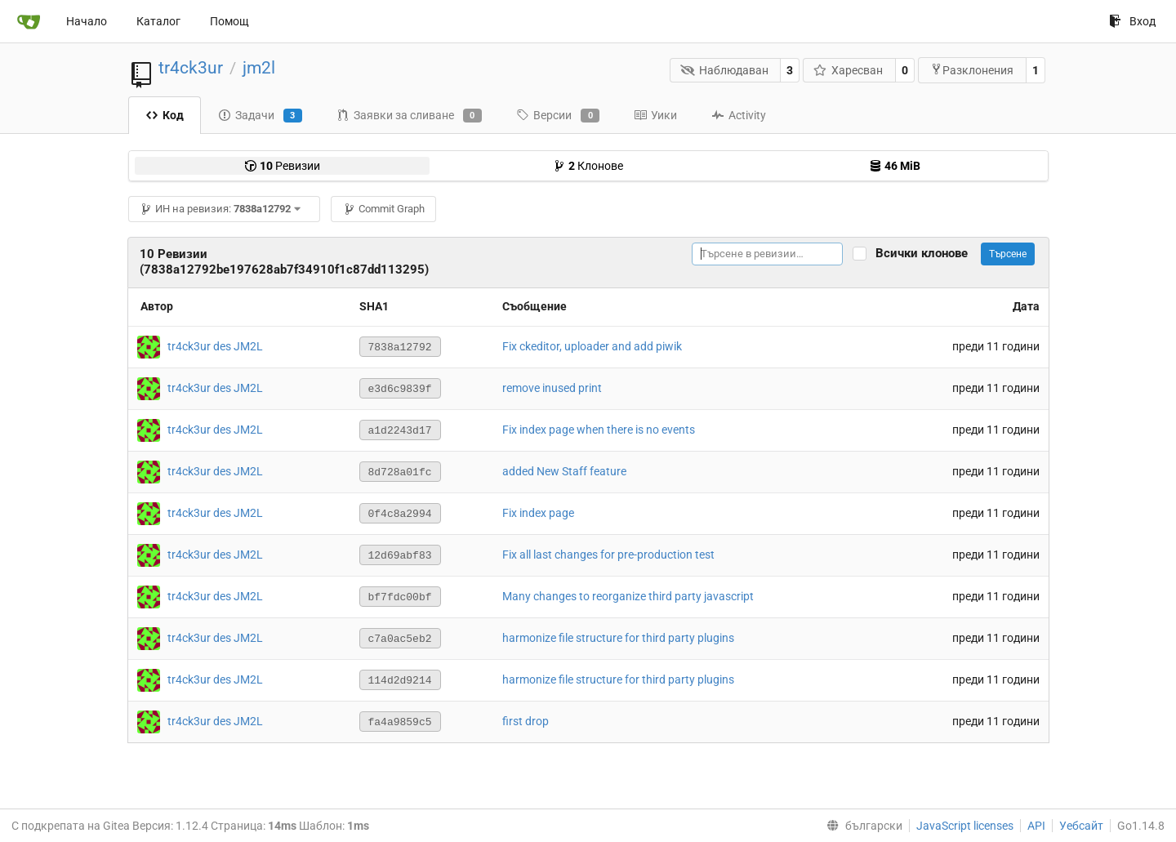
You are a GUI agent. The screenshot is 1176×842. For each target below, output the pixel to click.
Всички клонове (926, 254)
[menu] (861, 825)
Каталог (158, 21)
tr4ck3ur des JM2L (215, 345)
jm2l (259, 68)
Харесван (848, 70)
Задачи (260, 116)
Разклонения (971, 70)
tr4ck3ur (190, 68)
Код (164, 115)
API (1036, 825)
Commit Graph (384, 209)
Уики (655, 115)
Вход (1132, 21)
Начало (86, 21)
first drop (525, 721)
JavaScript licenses (964, 825)
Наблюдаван (724, 70)
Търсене (1008, 254)
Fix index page (538, 512)
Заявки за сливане (409, 116)
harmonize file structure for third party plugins (618, 637)
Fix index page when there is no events (598, 429)
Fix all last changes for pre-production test (608, 554)
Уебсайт (1081, 825)
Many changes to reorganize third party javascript (628, 596)
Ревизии (282, 165)
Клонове (588, 165)
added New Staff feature (564, 471)
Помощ (229, 21)
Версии (557, 116)
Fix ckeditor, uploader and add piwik (592, 346)
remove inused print (552, 387)
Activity (738, 115)
